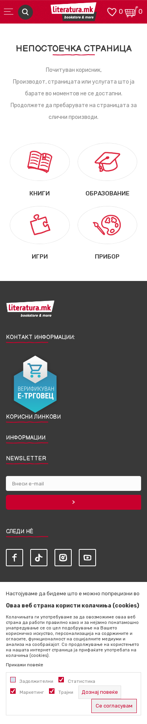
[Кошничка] (131, 11)
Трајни (65, 692)
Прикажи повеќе (24, 664)
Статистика (81, 681)
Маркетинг (32, 692)
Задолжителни (36, 681)
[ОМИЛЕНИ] (112, 11)
